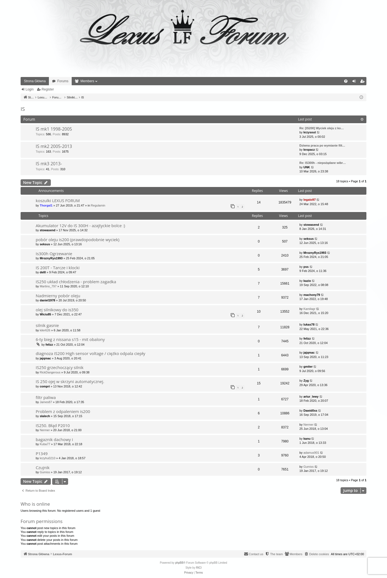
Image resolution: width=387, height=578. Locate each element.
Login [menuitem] (355, 82)
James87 (46, 402)
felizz (49, 344)
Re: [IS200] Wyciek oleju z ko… (321, 128)
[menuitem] (346, 81)
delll (43, 272)
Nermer (45, 430)
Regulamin (98, 205)
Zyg (306, 380)
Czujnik (42, 467)
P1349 (42, 453)
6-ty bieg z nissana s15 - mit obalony (70, 339)
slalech (45, 416)
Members (87, 81)
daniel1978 (47, 300)
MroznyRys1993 (51, 258)
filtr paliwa (46, 397)
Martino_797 (48, 286)
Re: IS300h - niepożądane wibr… (322, 162)
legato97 (310, 199)
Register (47, 89)
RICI (199, 567)
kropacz (309, 149)
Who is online (35, 504)
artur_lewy (311, 396)
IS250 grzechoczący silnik (59, 367)
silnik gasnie (47, 325)
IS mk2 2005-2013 (54, 146)
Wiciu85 (45, 314)
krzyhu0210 (47, 458)
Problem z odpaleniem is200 (63, 411)
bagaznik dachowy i (54, 439)
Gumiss (45, 472)
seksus (45, 244)
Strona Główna (35, 81)
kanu (307, 438)
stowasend (47, 230)
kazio (307, 280)
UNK (307, 167)
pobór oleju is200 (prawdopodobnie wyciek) (77, 239)
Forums (62, 81)
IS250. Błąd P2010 (53, 425)
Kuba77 (45, 444)
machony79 (312, 294)
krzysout (310, 132)
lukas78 (309, 324)
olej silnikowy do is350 (57, 309)
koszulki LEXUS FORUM (58, 200)
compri (45, 386)
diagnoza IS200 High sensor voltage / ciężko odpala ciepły (90, 353)
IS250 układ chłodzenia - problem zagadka (76, 281)
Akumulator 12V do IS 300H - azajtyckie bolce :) (80, 225)
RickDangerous (50, 372)
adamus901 (311, 452)
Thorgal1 (46, 205)
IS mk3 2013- (49, 164)
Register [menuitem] (363, 82)
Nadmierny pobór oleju (58, 295)
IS (23, 108)
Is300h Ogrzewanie (54, 253)
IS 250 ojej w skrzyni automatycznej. (70, 381)
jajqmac (45, 358)
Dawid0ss (311, 410)
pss (306, 266)
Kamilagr (309, 308)
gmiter (308, 366)
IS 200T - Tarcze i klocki (57, 267)
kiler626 (45, 330)
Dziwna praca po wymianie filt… (322, 145)
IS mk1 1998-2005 (54, 129)
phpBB (179, 562)
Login (30, 89)
